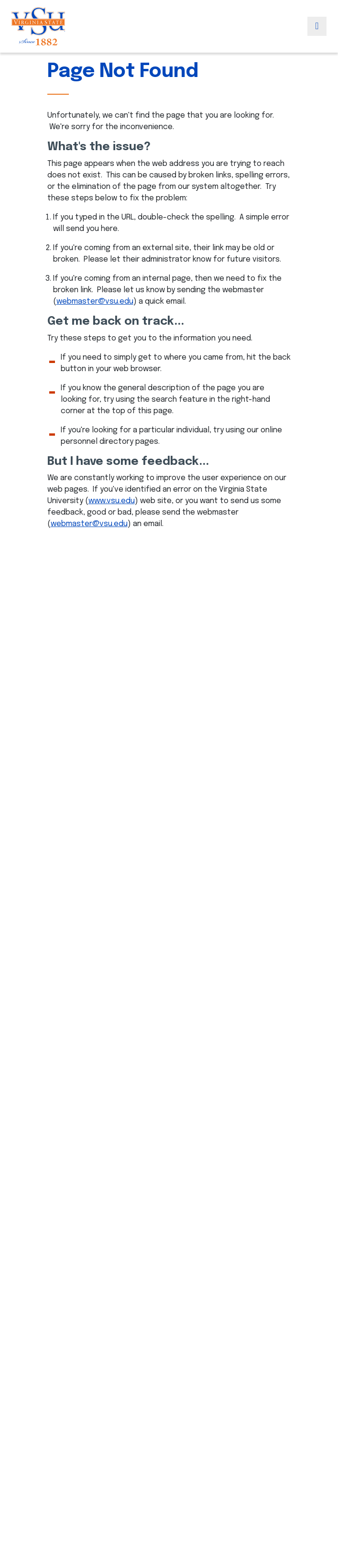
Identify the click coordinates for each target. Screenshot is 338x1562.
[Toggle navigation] (317, 26)
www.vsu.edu (111, 501)
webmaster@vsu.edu (94, 301)
